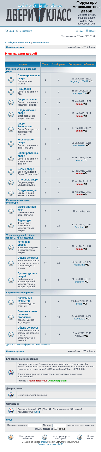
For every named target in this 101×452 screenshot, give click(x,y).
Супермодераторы (57, 381)
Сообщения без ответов (17, 42)
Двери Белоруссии (25, 125)
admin (79, 104)
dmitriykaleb (79, 145)
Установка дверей (24, 243)
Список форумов (15, 47)
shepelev (79, 281)
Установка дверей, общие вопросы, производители (20, 236)
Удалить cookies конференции (20, 345)
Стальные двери (28, 179)
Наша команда (43, 345)
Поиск (90, 31)
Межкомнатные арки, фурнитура (17, 201)
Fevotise (79, 227)
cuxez (79, 160)
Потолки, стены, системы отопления (27, 314)
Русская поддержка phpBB (50, 444)
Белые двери (26, 169)
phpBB (44, 442)
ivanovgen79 (79, 93)
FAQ (79, 31)
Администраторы (38, 381)
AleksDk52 (79, 264)
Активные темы (40, 42)
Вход (10, 31)
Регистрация (24, 31)
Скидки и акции (27, 190)
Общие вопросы (28, 257)
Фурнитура (24, 220)
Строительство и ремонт (20, 292)
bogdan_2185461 (79, 81)
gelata (79, 303)
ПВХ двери (24, 89)
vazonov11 (79, 318)
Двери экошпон (27, 99)
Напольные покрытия (25, 299)
